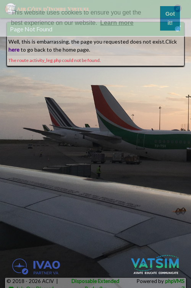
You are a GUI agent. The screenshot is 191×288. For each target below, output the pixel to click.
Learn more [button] (116, 23)
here (13, 49)
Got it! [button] (170, 18)
